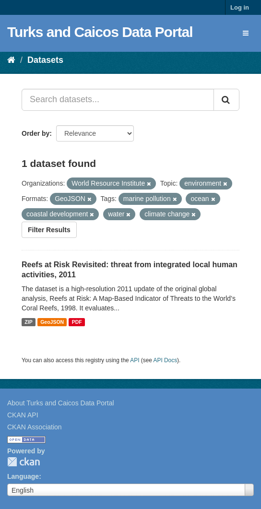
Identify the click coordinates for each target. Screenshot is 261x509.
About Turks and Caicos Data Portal (60, 403)
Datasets (45, 60)
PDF (77, 322)
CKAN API (22, 415)
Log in (239, 7)
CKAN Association (34, 427)
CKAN (23, 462)
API (134, 360)
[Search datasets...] (118, 100)
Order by (35, 133)
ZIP (28, 322)
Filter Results (49, 230)
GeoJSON (52, 322)
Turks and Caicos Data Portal (100, 32)
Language (23, 476)
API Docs (166, 360)
